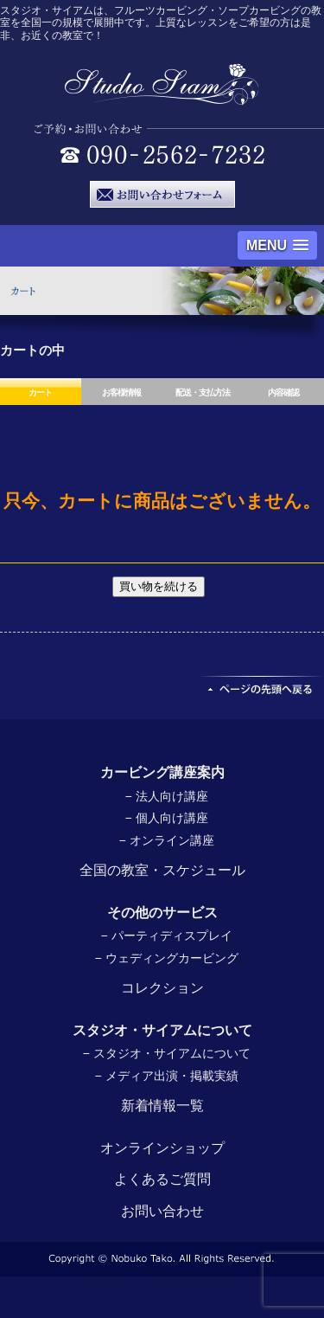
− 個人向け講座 (165, 818)
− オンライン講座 (165, 840)
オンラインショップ (162, 1148)
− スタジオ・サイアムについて (166, 1053)
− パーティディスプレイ (166, 935)
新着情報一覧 (162, 1105)
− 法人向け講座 (165, 796)
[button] (277, 245)
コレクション (162, 987)
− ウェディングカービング (166, 958)
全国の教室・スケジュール (162, 870)
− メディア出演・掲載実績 (166, 1076)
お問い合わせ (162, 1211)
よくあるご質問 (162, 1179)
